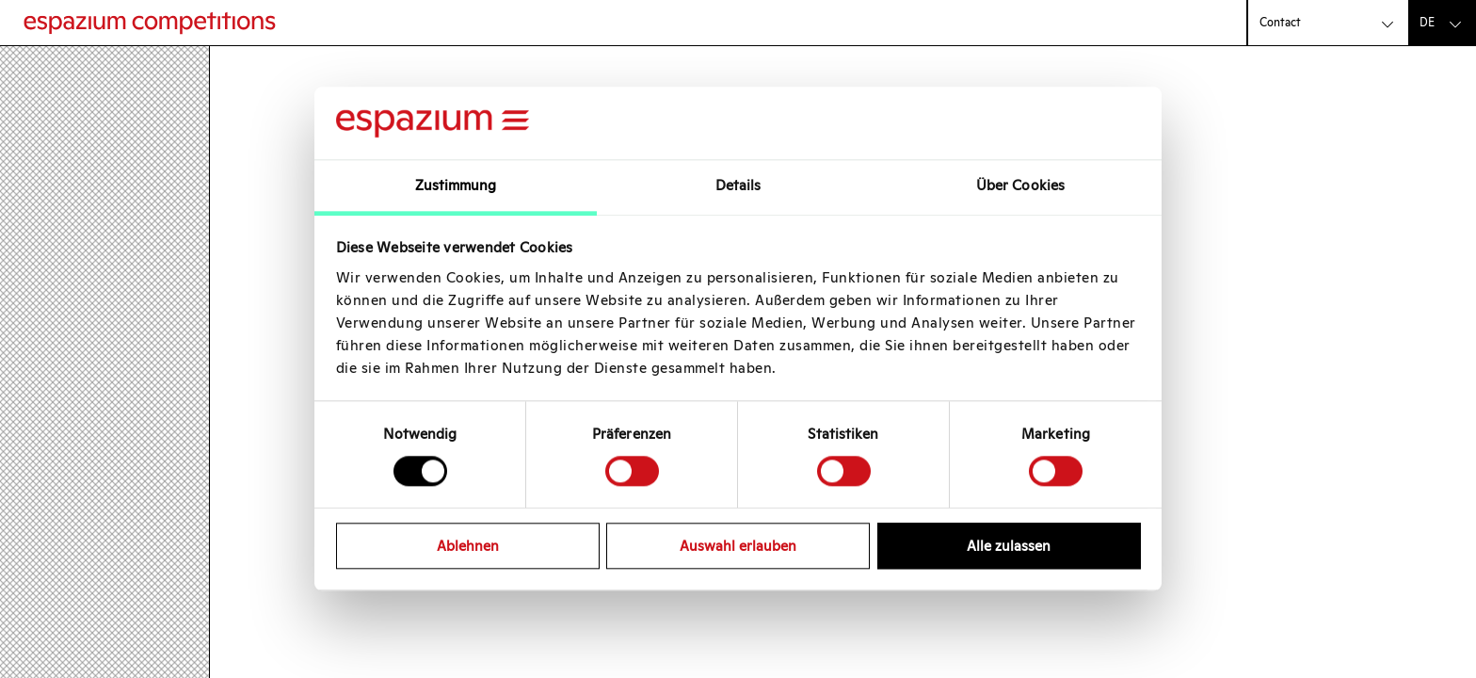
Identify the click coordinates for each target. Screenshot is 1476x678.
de (1427, 22)
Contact (1280, 22)
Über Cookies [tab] (1020, 185)
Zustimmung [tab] (456, 185)
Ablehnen (468, 546)
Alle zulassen (1009, 546)
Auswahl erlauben (738, 546)
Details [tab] (738, 185)
